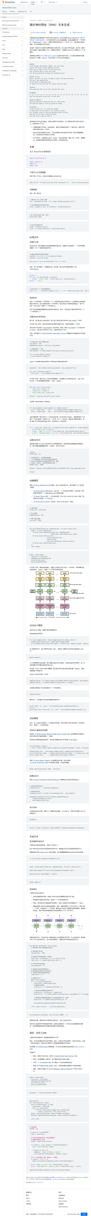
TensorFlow (33, 20)
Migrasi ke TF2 (22, 11)
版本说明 (61, 1198)
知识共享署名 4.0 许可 (53, 1177)
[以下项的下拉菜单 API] (45, 2)
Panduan (12, 11)
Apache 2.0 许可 (81, 1177)
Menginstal (24, 2)
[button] (10, 21)
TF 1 (31, 11)
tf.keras (42, 56)
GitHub (85, 2)
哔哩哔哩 (28, 1204)
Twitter (28, 1201)
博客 (27, 1195)
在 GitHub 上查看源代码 (58, 32)
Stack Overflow (63, 1201)
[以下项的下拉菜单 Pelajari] (37, 2)
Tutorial (4, 11)
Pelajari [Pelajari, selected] (33, 2)
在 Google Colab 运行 (38, 32)
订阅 (84, 1214)
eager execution (52, 56)
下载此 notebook (76, 32)
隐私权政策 (33, 1214)
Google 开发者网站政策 (45, 1179)
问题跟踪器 (62, 1195)
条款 (27, 1214)
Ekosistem (52, 2)
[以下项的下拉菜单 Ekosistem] (57, 2)
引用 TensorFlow (63, 1207)
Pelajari (40, 20)
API (42, 2)
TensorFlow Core (9, 8)
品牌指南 (61, 1204)
